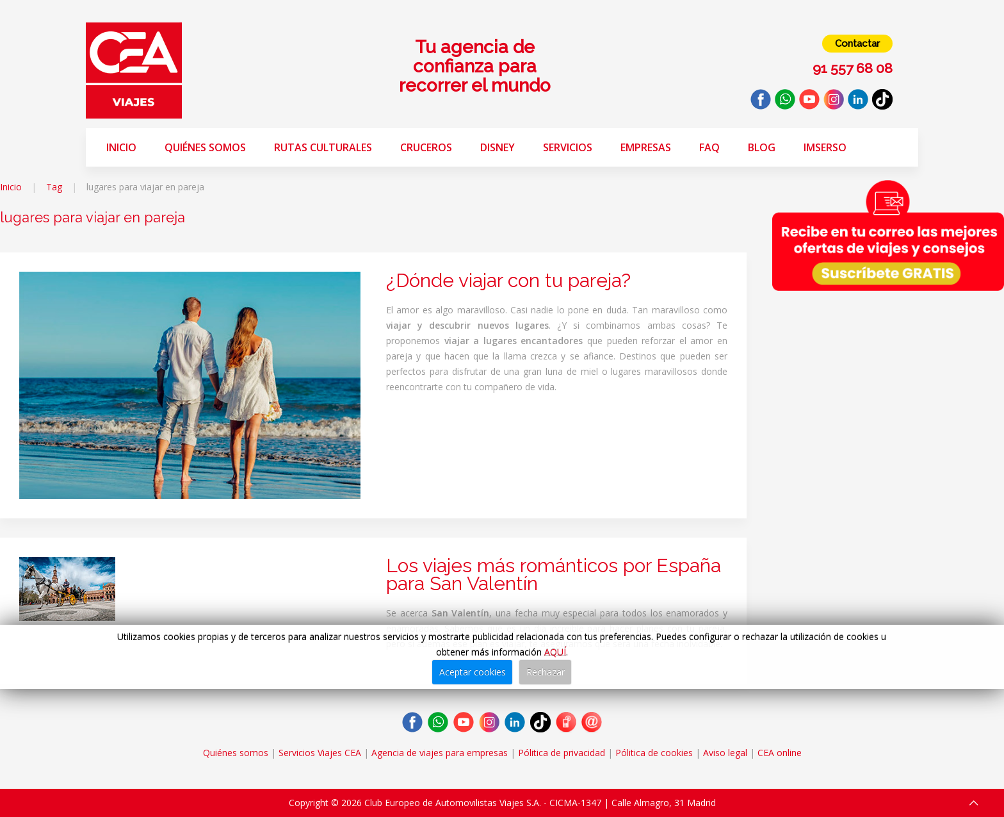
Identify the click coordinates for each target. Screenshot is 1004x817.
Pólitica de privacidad (561, 753)
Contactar (857, 43)
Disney (497, 147)
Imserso (825, 147)
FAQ (709, 147)
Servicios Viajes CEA (320, 753)
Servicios (567, 147)
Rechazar (545, 672)
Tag (54, 187)
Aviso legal (725, 753)
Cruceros (426, 147)
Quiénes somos (205, 147)
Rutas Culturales (323, 147)
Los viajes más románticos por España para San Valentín (553, 574)
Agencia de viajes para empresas (439, 753)
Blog (761, 147)
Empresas (645, 147)
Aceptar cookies (472, 672)
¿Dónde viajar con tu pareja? (508, 280)
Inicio (121, 147)
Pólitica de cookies (654, 753)
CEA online (779, 753)
